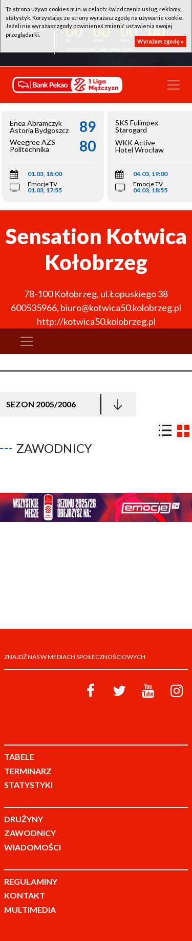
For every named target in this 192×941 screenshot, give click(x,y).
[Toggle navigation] (173, 85)
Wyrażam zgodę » (160, 41)
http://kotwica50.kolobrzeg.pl (96, 321)
